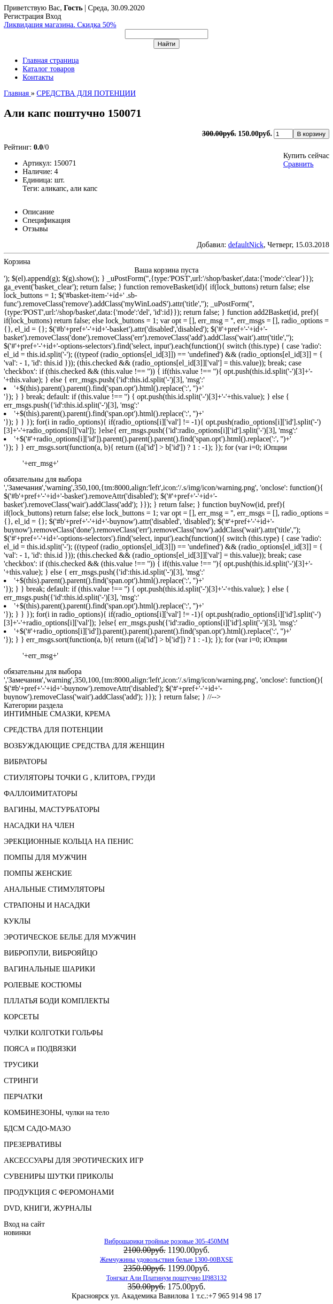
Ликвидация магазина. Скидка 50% (60, 25)
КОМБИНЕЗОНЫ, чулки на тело (56, 1112)
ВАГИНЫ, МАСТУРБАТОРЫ (52, 809)
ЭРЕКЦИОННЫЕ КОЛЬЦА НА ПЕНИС (68, 841)
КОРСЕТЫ (21, 1017)
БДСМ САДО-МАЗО (37, 1128)
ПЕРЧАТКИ (23, 1096)
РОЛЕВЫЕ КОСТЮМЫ (43, 985)
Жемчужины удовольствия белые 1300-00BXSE (166, 1259)
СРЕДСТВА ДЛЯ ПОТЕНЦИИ (53, 730)
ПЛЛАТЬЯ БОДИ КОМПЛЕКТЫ (56, 1001)
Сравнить (298, 164)
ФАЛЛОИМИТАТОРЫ (40, 793)
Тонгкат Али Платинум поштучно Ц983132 (166, 1277)
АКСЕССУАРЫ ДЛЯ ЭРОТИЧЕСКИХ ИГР (73, 1160)
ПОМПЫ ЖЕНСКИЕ (38, 873)
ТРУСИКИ (21, 1065)
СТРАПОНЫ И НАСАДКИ (47, 905)
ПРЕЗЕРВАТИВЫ (33, 1144)
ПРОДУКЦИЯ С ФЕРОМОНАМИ (59, 1192)
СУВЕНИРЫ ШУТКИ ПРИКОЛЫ (59, 1176)
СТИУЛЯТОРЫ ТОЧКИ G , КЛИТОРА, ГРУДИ (79, 777)
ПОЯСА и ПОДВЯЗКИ (40, 1049)
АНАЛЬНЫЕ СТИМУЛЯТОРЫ (54, 889)
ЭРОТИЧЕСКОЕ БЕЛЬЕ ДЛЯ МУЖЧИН (70, 937)
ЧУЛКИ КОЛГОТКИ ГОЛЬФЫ (53, 1033)
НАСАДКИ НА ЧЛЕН (39, 825)
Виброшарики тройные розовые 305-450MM (166, 1241)
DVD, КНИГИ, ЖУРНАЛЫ (48, 1208)
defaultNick (246, 245)
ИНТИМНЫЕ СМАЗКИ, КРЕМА (57, 714)
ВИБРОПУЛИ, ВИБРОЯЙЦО (51, 953)
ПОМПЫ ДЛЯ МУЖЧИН (45, 857)
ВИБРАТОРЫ (25, 762)
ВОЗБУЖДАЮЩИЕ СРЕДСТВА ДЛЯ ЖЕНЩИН (84, 746)
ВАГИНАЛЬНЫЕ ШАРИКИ (49, 969)
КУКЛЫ (17, 921)
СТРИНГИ (21, 1080)
